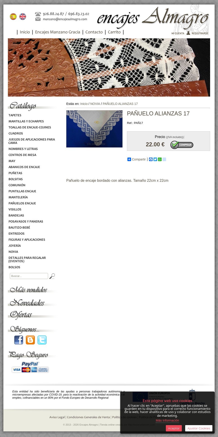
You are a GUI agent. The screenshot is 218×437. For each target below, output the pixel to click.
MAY (11, 161)
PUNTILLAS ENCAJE (22, 191)
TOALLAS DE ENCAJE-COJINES (29, 127)
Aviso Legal (57, 417)
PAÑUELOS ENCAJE (22, 203)
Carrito (114, 32)
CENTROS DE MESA (22, 155)
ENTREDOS (16, 234)
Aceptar (174, 428)
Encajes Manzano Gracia (57, 32)
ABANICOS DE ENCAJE (24, 167)
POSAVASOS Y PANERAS (25, 221)
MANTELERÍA (18, 197)
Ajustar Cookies (198, 428)
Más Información (167, 420)
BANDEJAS (16, 215)
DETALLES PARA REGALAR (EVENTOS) (27, 259)
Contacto (94, 32)
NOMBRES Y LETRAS (23, 149)
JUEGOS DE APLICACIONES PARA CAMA (31, 141)
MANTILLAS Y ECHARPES (26, 121)
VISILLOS (14, 209)
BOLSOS (14, 267)
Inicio (25, 32)
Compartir (136, 159)
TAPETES (14, 115)
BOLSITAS (15, 179)
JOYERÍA (14, 246)
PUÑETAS (15, 173)
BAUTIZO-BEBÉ (19, 227)
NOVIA (13, 252)
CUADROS (15, 133)
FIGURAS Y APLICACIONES (26, 240)
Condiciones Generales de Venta (88, 417)
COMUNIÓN (16, 185)
